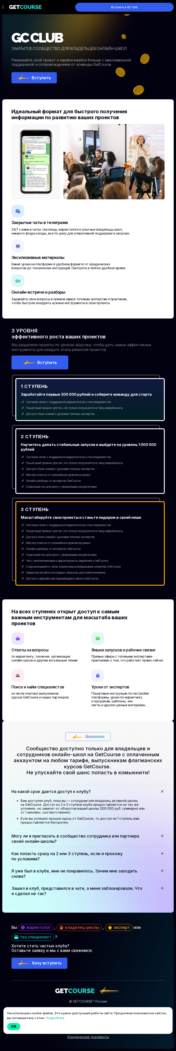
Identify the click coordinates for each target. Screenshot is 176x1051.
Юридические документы (88, 1037)
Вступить (41, 77)
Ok (14, 1026)
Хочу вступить (47, 963)
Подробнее (55, 1018)
